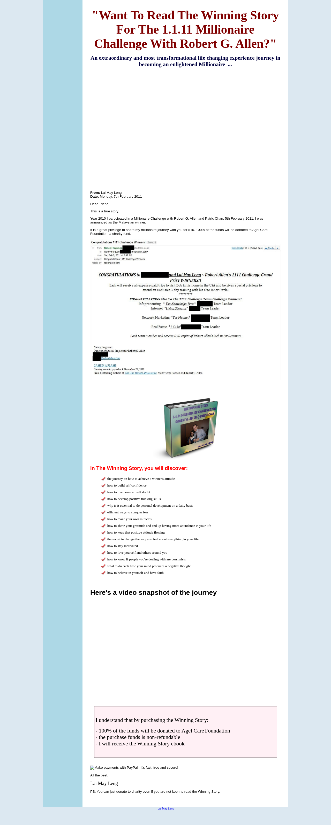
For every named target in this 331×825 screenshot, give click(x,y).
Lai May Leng (165, 808)
